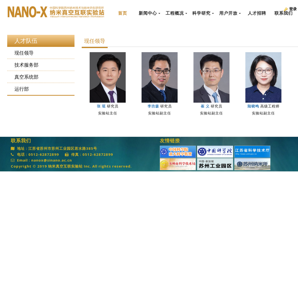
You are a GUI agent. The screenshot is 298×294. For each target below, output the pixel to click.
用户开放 (230, 13)
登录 (293, 9)
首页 (122, 13)
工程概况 (176, 13)
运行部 (21, 89)
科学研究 (203, 13)
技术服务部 (26, 65)
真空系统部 (26, 77)
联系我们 (283, 13)
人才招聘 (257, 13)
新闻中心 (149, 13)
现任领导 (24, 53)
